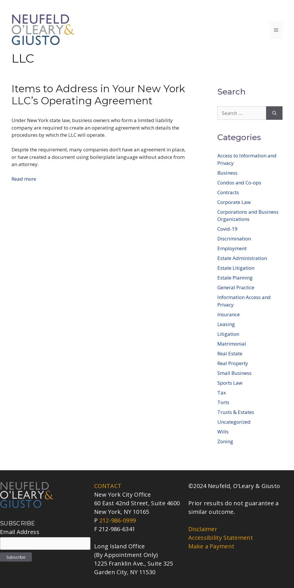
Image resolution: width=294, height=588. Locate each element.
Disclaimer (202, 529)
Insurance (228, 314)
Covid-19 (227, 228)
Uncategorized (234, 422)
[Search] (274, 113)
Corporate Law (234, 202)
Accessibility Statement (220, 537)
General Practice (235, 287)
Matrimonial (231, 343)
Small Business (234, 373)
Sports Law (229, 382)
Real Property (232, 363)
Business (227, 172)
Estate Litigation (235, 268)
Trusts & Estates (235, 412)
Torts (223, 402)
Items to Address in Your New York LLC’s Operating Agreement (98, 94)
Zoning (225, 441)
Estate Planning (235, 277)
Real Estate (229, 353)
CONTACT (107, 486)
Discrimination (234, 238)
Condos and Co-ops (239, 182)
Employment (232, 248)
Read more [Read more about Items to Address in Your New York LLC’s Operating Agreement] (23, 179)
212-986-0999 (117, 520)
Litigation (228, 334)
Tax (221, 392)
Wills (223, 431)
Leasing (226, 324)
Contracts (228, 192)
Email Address (19, 532)
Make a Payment (211, 546)
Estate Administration (242, 258)
